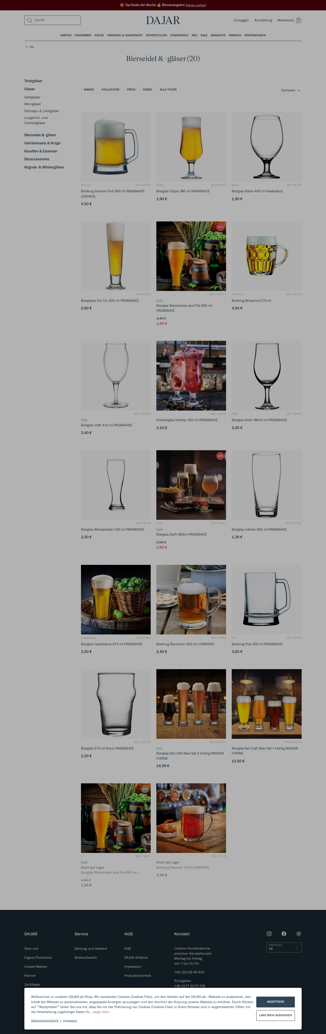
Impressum (70, 1020)
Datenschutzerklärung (44, 1020)
